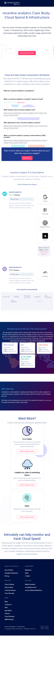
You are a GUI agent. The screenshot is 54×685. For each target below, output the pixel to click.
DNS (11, 270)
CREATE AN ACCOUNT (27, 53)
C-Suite (27, 576)
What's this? (21, 102)
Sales (26, 573)
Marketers (28, 570)
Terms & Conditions (10, 626)
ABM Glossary (9, 619)
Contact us (8, 604)
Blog (6, 601)
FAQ (6, 607)
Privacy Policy (21, 626)
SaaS (11, 195)
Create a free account (27, 451)
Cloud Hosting (9, 584)
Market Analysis (30, 584)
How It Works (9, 570)
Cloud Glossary (9, 616)
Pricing (7, 576)
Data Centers (9, 587)
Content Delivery (10, 590)
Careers (7, 613)
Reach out (27, 158)
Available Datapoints (11, 573)
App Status (8, 610)
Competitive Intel (30, 587)
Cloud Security (9, 593)
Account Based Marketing (33, 590)
